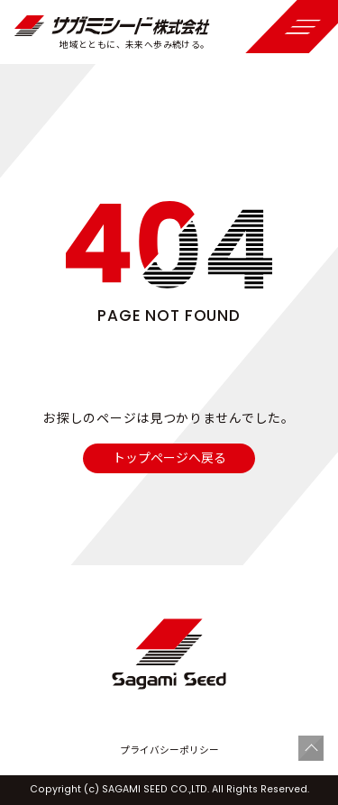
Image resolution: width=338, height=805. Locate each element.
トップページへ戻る (169, 457)
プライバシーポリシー (169, 750)
